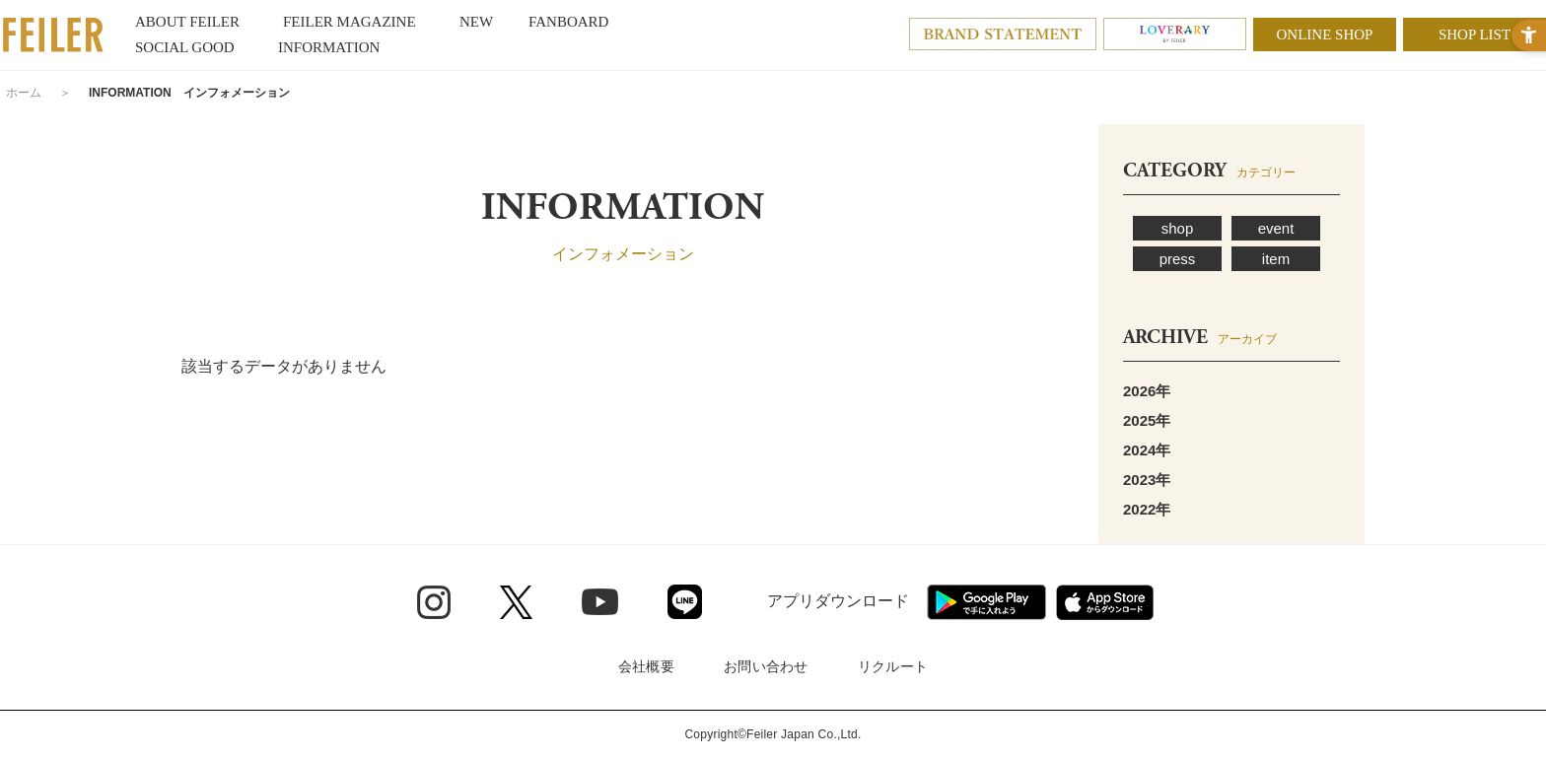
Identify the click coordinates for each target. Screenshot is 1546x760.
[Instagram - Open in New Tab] (434, 602)
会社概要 (646, 666)
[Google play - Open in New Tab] (986, 602)
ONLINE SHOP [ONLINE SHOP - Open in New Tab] (1325, 34)
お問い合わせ (766, 666)
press (1178, 258)
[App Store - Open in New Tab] (1105, 602)
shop (1177, 228)
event (1276, 228)
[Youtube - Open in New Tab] (600, 601)
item (1276, 258)
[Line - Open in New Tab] (685, 602)
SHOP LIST (1475, 34)
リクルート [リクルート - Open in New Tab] (893, 666)
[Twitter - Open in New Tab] (516, 602)
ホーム (23, 93)
